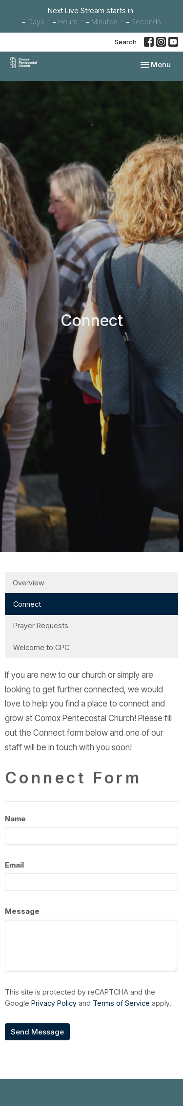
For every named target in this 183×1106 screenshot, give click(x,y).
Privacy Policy (54, 1003)
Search (126, 42)
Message (22, 911)
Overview (28, 582)
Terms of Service (121, 1003)
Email (14, 865)
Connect (27, 604)
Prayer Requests (40, 625)
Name (15, 818)
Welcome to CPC (41, 647)
